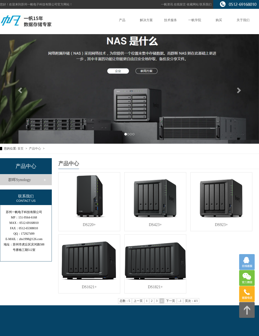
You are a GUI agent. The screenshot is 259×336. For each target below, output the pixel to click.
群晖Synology (19, 180)
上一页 (138, 301)
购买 (219, 20)
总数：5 (125, 301)
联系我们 (205, 4)
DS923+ (221, 225)
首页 (20, 148)
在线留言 (180, 4)
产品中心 (35, 148)
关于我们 (243, 20)
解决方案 (146, 20)
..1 (180, 301)
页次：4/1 (191, 301)
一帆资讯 (167, 4)
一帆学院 (194, 20)
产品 (122, 20)
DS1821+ (155, 287)
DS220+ (89, 225)
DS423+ (155, 225)
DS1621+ (89, 287)
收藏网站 (193, 4)
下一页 (170, 301)
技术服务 (170, 20)
